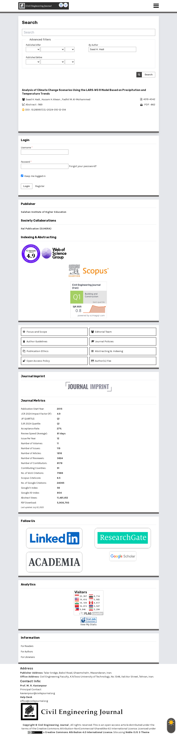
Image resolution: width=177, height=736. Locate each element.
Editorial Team (101, 331)
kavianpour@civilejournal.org (37, 693)
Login (26, 186)
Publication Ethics (36, 351)
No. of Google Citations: (34, 483)
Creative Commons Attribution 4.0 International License (78, 732)
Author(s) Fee (101, 361)
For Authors (27, 651)
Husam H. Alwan (51, 99)
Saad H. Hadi (33, 99)
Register (39, 186)
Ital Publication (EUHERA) (36, 228)
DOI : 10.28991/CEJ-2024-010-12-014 (45, 109)
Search (148, 74)
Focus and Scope (35, 331)
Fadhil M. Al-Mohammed (76, 99)
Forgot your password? (83, 166)
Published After (33, 45)
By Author (93, 45)
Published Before (34, 57)
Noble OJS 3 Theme (137, 732)
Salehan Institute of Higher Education (43, 212)
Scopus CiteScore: (31, 478)
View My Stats (88, 624)
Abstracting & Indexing (107, 351)
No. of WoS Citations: (32, 473)
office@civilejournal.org (34, 701)
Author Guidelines (35, 341)
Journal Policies (102, 341)
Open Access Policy (36, 361)
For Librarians (28, 657)
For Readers (27, 646)
